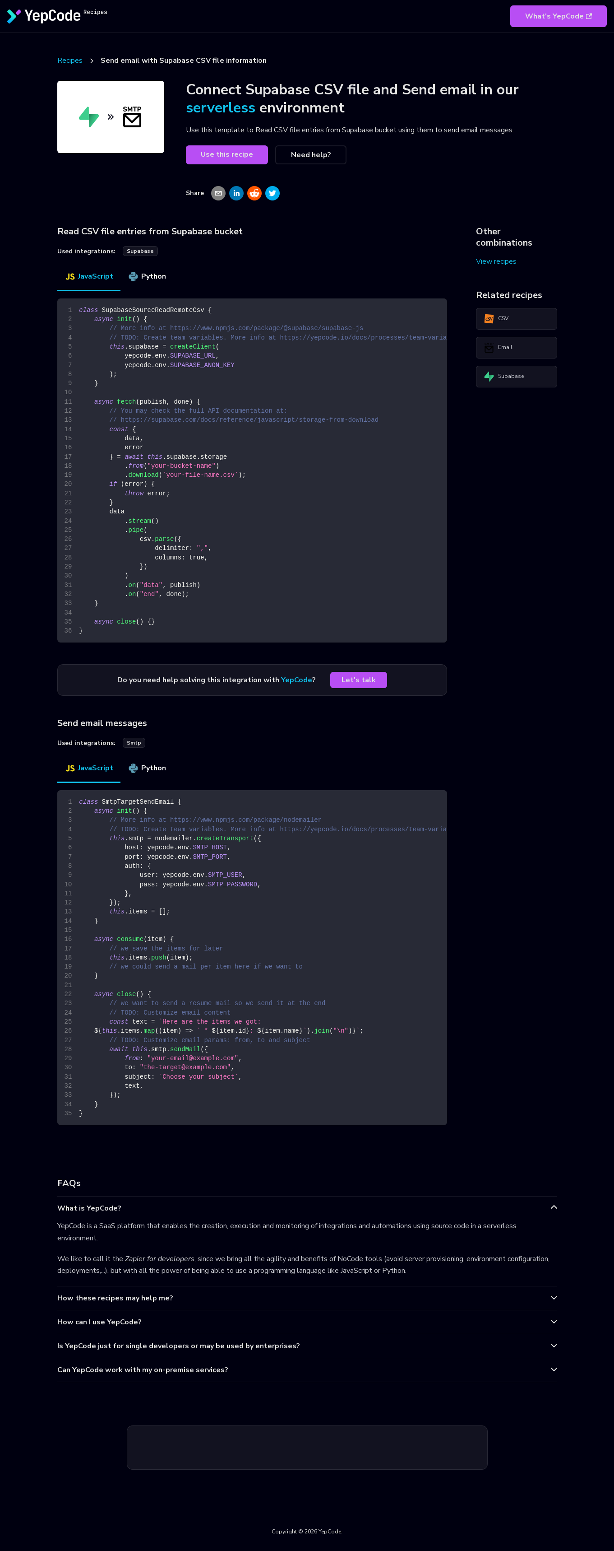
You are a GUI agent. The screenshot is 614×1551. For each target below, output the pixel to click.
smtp (134, 742)
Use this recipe (227, 154)
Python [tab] (147, 276)
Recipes (70, 60)
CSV (496, 318)
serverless (220, 107)
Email (498, 347)
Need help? (311, 155)
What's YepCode (558, 16)
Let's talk (359, 680)
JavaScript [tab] (89, 276)
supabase (140, 251)
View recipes (496, 261)
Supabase (504, 376)
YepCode (296, 680)
